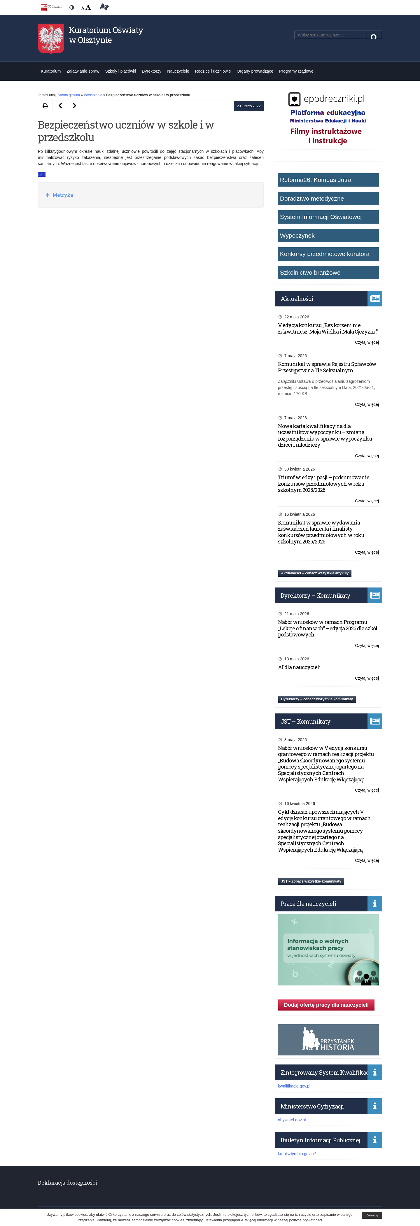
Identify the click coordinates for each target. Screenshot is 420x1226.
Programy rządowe (296, 71)
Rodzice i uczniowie (213, 71)
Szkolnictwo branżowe (310, 272)
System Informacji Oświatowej (321, 216)
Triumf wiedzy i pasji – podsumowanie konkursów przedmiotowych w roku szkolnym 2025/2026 (323, 483)
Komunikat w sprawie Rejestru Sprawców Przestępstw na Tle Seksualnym (327, 367)
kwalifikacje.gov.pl (294, 1086)
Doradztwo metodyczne (312, 198)
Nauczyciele (178, 71)
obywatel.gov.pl (292, 1120)
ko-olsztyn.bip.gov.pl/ (297, 1153)
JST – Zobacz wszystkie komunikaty (311, 881)
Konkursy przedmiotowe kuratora (325, 253)
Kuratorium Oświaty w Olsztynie (106, 34)
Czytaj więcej (367, 342)
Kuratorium (51, 71)
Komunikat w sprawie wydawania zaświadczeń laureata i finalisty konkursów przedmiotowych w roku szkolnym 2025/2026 (321, 532)
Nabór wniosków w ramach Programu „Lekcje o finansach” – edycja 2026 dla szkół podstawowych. (327, 628)
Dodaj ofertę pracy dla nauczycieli (326, 1005)
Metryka (62, 195)
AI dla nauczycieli (299, 667)
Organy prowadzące (255, 71)
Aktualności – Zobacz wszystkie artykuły (315, 573)
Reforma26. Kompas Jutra (315, 179)
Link (42, 174)
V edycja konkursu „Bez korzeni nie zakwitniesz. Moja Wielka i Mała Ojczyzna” (327, 328)
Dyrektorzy (151, 71)
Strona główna (68, 95)
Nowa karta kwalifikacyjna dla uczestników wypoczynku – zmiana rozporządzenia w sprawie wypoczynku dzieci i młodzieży (325, 435)
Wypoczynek (297, 235)
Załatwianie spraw (82, 71)
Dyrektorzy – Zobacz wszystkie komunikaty (317, 699)
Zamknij (372, 1215)
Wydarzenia (93, 95)
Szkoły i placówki (120, 71)
